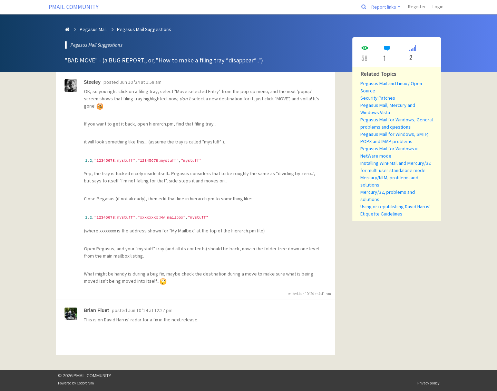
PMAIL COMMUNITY (74, 7)
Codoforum (85, 383)
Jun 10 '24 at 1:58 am (141, 82)
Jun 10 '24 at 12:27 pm (150, 310)
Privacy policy (428, 383)
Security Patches (377, 98)
